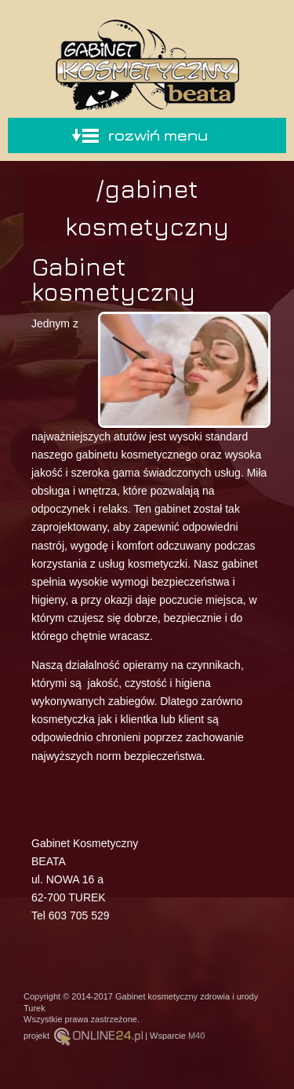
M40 (196, 1035)
